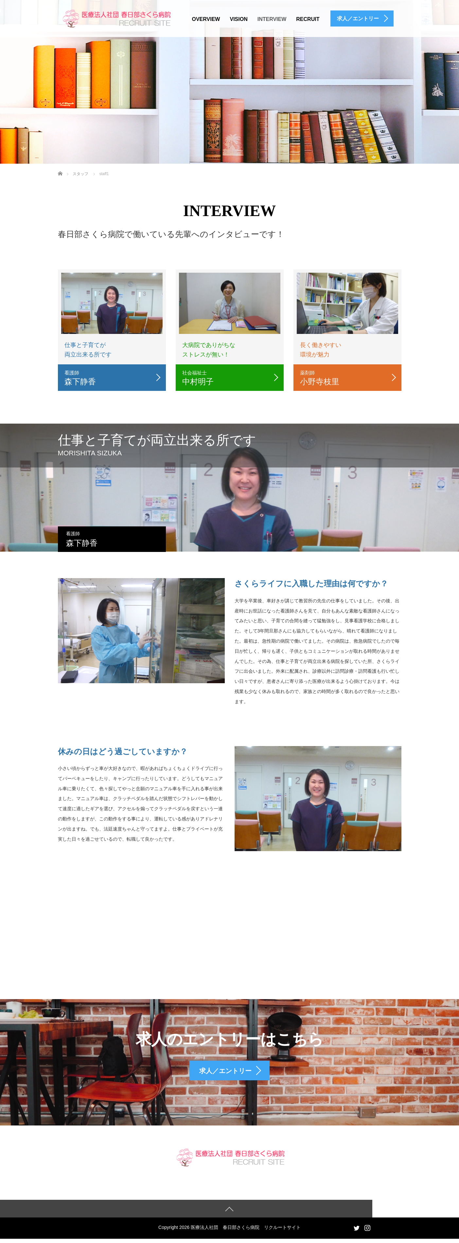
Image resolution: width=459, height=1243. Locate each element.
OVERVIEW (206, 19)
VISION (238, 19)
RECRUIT (307, 19)
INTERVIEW (272, 19)
